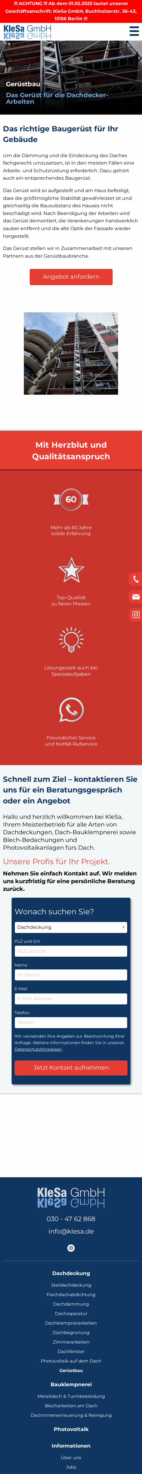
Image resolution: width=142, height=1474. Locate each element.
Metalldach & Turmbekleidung (71, 1396)
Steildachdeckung (71, 1285)
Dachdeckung (71, 1273)
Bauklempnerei (71, 1384)
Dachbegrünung (71, 1333)
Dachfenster (71, 1351)
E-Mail (21, 989)
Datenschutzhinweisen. (38, 1049)
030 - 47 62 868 (71, 1219)
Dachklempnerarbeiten (71, 1323)
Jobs (71, 1467)
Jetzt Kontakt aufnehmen (71, 1068)
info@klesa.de (71, 1231)
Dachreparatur (71, 1314)
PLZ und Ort (27, 941)
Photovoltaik (71, 1429)
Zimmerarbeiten (71, 1342)
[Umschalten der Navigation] (134, 31)
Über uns (71, 1458)
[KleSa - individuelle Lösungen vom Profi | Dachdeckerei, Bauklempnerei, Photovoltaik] (27, 32)
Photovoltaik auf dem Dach (71, 1361)
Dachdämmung (71, 1304)
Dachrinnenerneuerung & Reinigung (71, 1415)
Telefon (71, 1012)
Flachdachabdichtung (71, 1295)
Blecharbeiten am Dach (71, 1406)
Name (71, 964)
